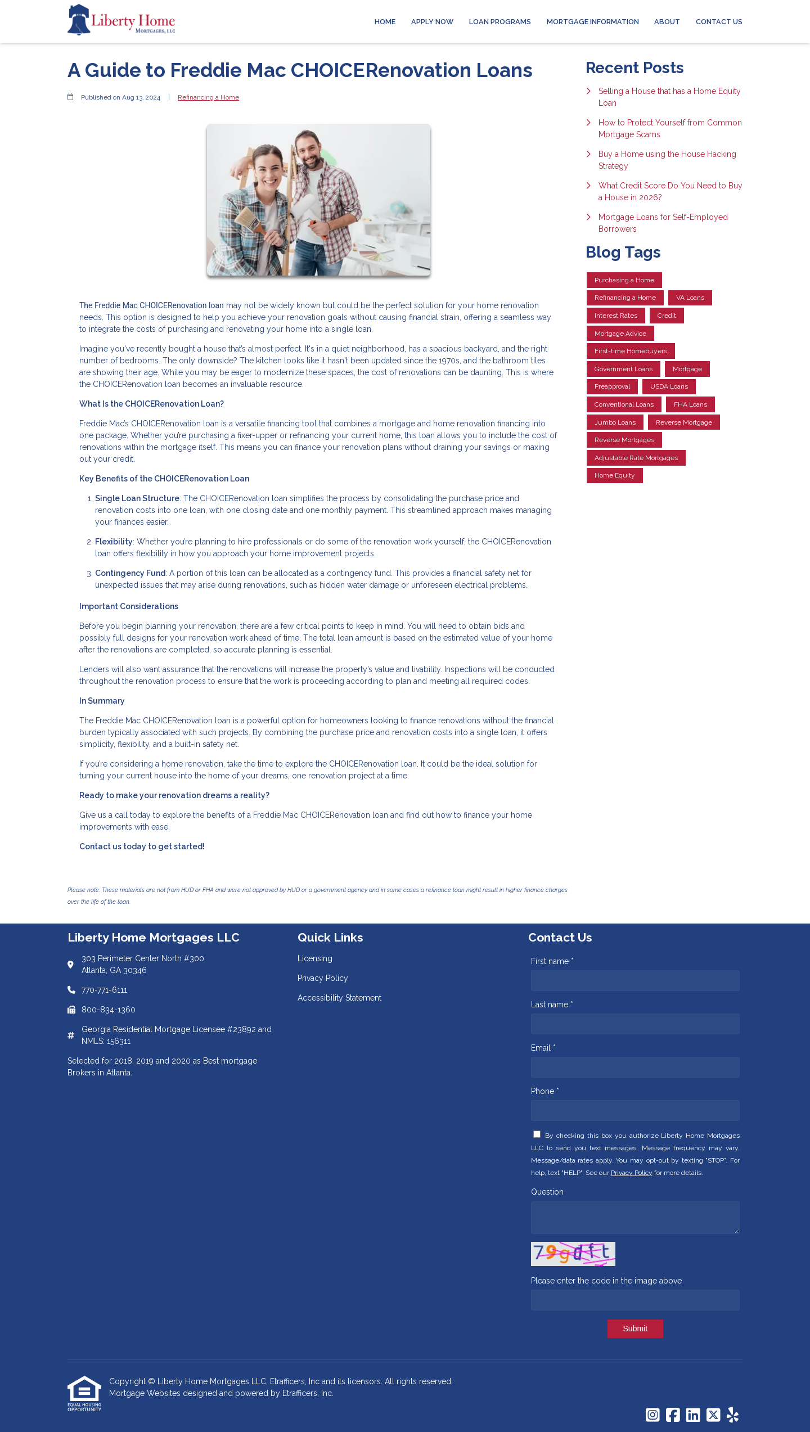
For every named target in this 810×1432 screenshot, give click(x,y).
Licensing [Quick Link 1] (315, 958)
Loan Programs (500, 21)
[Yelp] (733, 1415)
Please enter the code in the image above (606, 1280)
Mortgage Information (593, 21)
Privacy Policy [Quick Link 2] (323, 978)
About (667, 21)
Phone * (545, 1091)
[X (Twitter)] (713, 1415)
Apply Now (432, 21)
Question (547, 1191)
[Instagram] (653, 1415)
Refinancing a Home (208, 97)
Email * (543, 1047)
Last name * (552, 1004)
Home (385, 21)
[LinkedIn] (693, 1415)
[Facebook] (673, 1415)
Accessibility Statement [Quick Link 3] (339, 997)
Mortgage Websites (146, 1393)
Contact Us (719, 21)
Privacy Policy (631, 1173)
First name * (552, 961)
